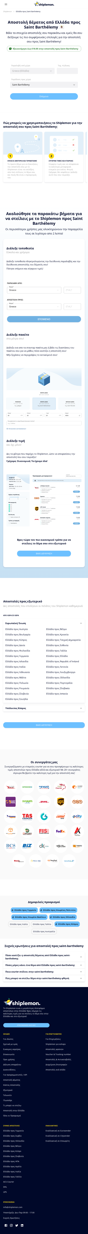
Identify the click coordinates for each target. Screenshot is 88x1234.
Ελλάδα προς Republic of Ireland (62, 661)
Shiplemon (7, 11)
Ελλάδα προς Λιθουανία (17, 672)
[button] (44, 623)
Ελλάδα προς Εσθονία (57, 645)
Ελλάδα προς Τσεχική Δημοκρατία (63, 639)
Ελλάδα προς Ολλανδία (58, 677)
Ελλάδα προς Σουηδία (16, 699)
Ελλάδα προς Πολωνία (16, 682)
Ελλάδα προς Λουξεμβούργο (60, 672)
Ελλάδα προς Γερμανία (17, 656)
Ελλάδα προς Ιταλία (15, 666)
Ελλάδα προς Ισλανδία (16, 661)
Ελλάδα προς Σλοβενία (17, 693)
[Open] (74, 85)
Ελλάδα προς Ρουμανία (17, 688)
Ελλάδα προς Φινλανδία (17, 650)
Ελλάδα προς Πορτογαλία (59, 682)
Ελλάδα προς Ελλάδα (57, 656)
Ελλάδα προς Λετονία (57, 666)
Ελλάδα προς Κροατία (57, 634)
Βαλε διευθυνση (44, 553)
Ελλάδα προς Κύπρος (16, 639)
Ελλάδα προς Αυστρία (16, 629)
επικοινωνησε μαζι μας (26, 1025)
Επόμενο (44, 96)
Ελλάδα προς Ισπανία (57, 693)
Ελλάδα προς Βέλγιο (56, 629)
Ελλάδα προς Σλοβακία (58, 688)
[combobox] (32, 71)
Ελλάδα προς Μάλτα (15, 677)
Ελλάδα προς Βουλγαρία (17, 634)
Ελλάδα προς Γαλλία (56, 650)
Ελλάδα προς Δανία (15, 645)
